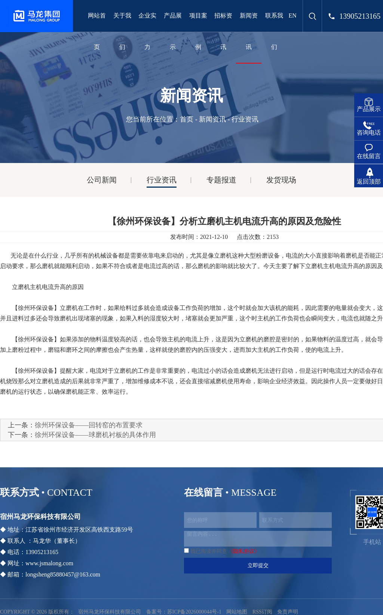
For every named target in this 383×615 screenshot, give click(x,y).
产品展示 (173, 31)
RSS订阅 (262, 612)
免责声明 (287, 612)
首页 (186, 119)
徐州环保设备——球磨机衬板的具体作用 (95, 435)
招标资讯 (223, 31)
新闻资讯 (249, 31)
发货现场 (281, 180)
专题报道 (221, 180)
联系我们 (274, 31)
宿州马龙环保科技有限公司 (109, 612)
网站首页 (97, 31)
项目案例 (198, 31)
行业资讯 (162, 180)
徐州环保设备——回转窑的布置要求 (89, 425)
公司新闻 (102, 180)
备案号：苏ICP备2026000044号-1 (183, 612)
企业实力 (147, 31)
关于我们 (122, 31)
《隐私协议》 (244, 551)
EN (293, 15)
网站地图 (236, 612)
